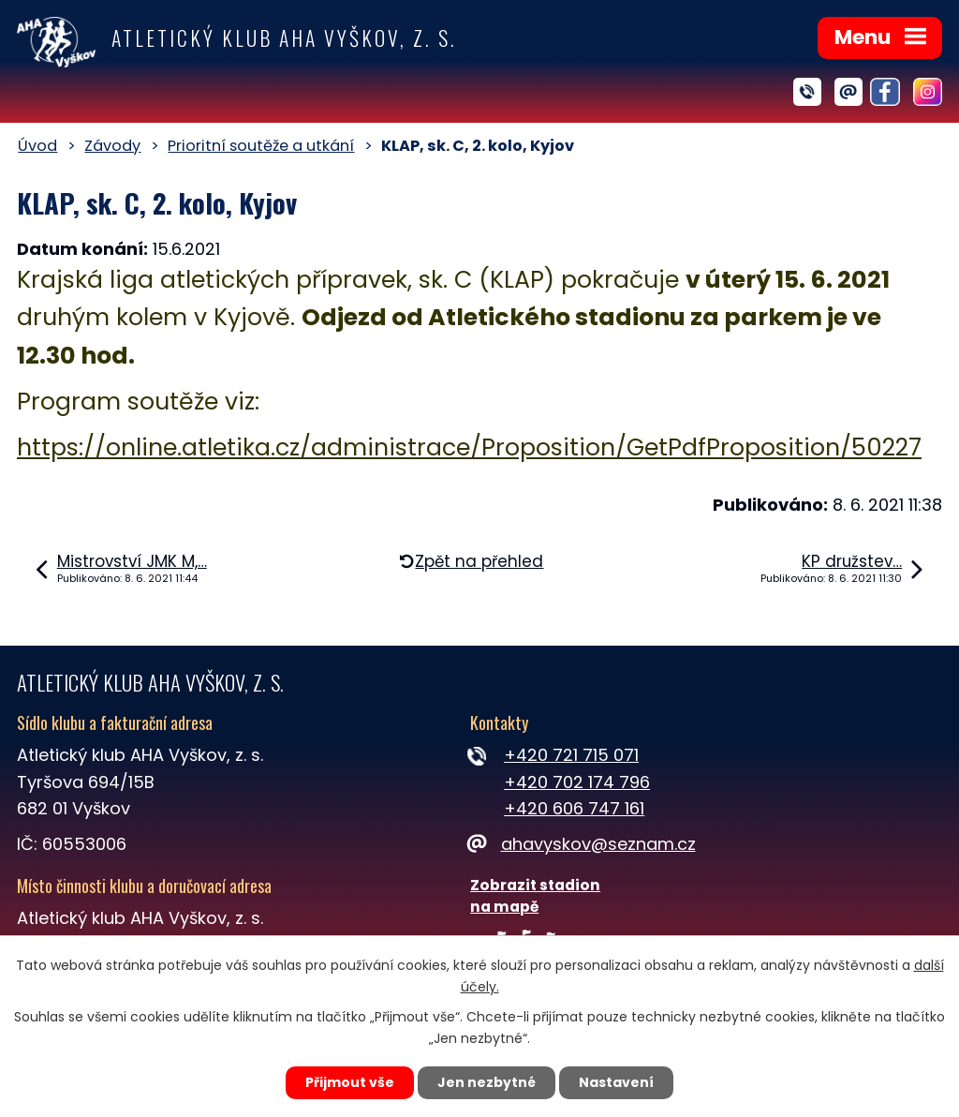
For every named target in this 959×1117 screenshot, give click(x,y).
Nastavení (616, 1082)
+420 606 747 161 (574, 808)
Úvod (37, 145)
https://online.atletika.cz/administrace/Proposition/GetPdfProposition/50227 (469, 447)
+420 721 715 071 (571, 755)
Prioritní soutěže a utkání (261, 145)
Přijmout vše (349, 1082)
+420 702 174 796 (577, 782)
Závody (112, 145)
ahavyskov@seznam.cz (582, 844)
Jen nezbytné (486, 1082)
